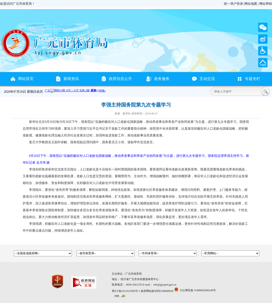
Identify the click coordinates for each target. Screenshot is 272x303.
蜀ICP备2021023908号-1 (126, 291)
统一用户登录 (233, 3)
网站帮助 (265, 3)
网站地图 (250, 3)
